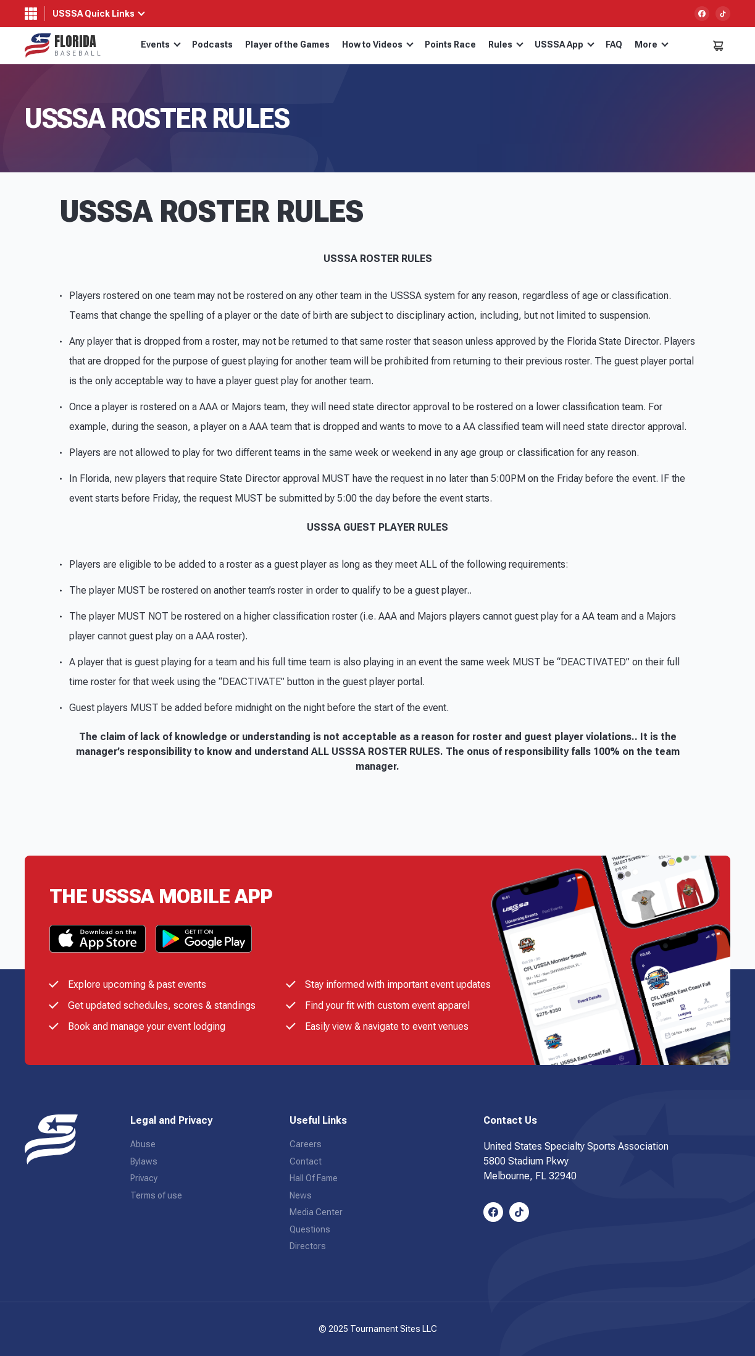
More (652, 44)
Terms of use (156, 1195)
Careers (306, 1144)
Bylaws (143, 1161)
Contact (306, 1161)
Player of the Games (287, 44)
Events (161, 44)
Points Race (450, 44)
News (301, 1195)
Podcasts (212, 44)
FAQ (614, 44)
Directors (308, 1246)
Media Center (316, 1212)
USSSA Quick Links (93, 13)
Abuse (143, 1144)
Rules (505, 44)
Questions (310, 1229)
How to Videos (378, 44)
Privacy (143, 1178)
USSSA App (564, 44)
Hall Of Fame (314, 1178)
